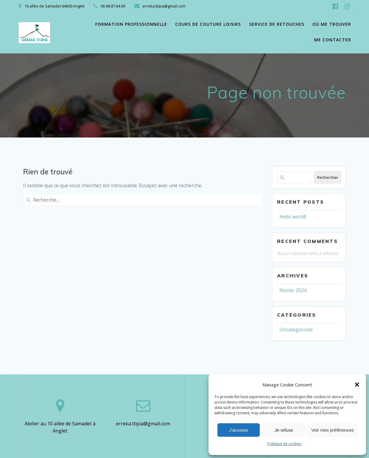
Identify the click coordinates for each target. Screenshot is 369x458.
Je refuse (284, 430)
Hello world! (292, 216)
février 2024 (292, 290)
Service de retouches (276, 24)
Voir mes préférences (332, 430)
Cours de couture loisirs (208, 24)
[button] (357, 385)
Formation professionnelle (131, 24)
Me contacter (332, 40)
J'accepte (238, 430)
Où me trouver (331, 24)
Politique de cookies (284, 443)
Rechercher (327, 177)
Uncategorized (295, 329)
